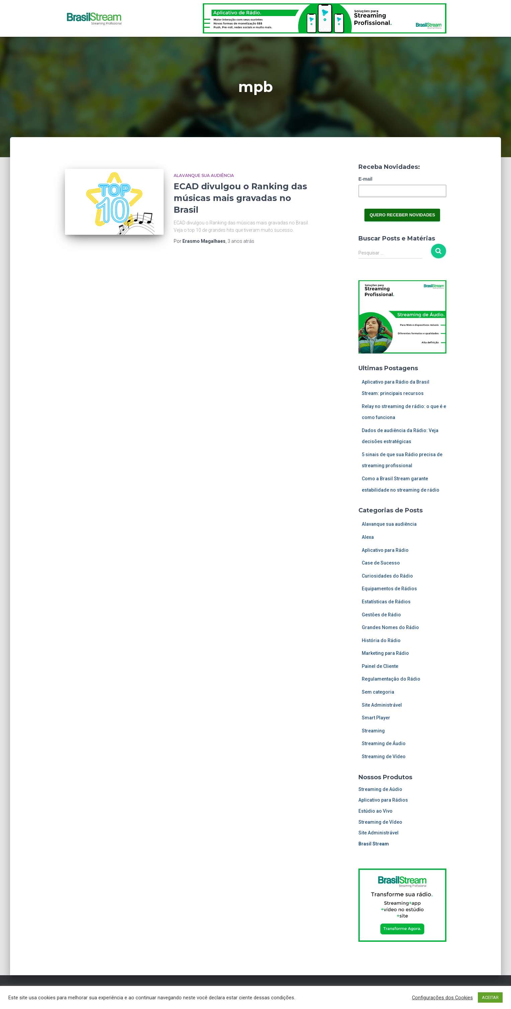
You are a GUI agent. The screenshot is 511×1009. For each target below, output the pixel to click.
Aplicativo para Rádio (385, 550)
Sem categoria (378, 692)
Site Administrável (382, 705)
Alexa (368, 537)
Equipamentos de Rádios (389, 588)
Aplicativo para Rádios (383, 800)
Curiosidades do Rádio (387, 576)
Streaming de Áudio (384, 743)
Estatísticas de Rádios (386, 601)
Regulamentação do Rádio (391, 679)
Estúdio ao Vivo (375, 811)
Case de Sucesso (381, 563)
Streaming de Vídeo (384, 756)
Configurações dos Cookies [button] (442, 998)
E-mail (365, 179)
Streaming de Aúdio (380, 789)
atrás (241, 241)
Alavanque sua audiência (204, 175)
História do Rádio (381, 640)
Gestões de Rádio (381, 614)
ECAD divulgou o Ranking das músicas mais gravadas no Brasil (240, 198)
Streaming (373, 730)
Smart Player (376, 717)
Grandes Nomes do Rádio (390, 627)
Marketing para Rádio (385, 653)
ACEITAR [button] (490, 997)
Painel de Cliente (380, 666)
